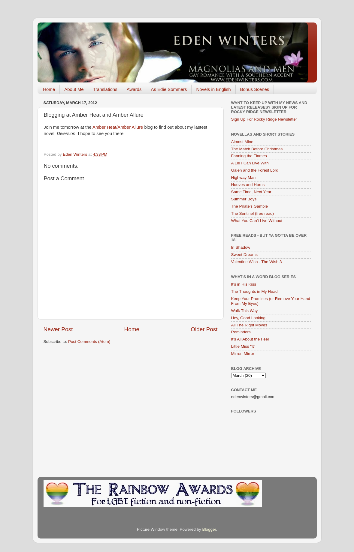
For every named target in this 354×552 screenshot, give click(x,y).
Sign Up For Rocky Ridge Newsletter (264, 119)
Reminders (241, 332)
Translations (105, 89)
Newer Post (58, 329)
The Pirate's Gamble (249, 206)
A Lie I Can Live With (250, 163)
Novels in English (213, 89)
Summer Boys (244, 199)
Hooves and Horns (248, 184)
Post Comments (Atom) (89, 341)
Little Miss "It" (243, 346)
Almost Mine (242, 142)
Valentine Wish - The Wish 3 (256, 262)
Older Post (204, 329)
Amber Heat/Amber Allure (117, 127)
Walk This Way (244, 310)
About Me (73, 89)
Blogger (209, 529)
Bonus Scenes (254, 89)
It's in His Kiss (243, 284)
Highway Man (243, 177)
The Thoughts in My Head (254, 291)
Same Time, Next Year (251, 192)
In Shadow (240, 247)
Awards (134, 89)
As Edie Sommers (169, 89)
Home (49, 89)
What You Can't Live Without (257, 220)
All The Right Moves (249, 325)
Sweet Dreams (244, 254)
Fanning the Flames (249, 156)
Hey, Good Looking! (249, 318)
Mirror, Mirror (242, 353)
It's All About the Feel (250, 339)
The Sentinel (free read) (252, 213)
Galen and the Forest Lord (255, 170)
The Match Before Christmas (257, 149)
